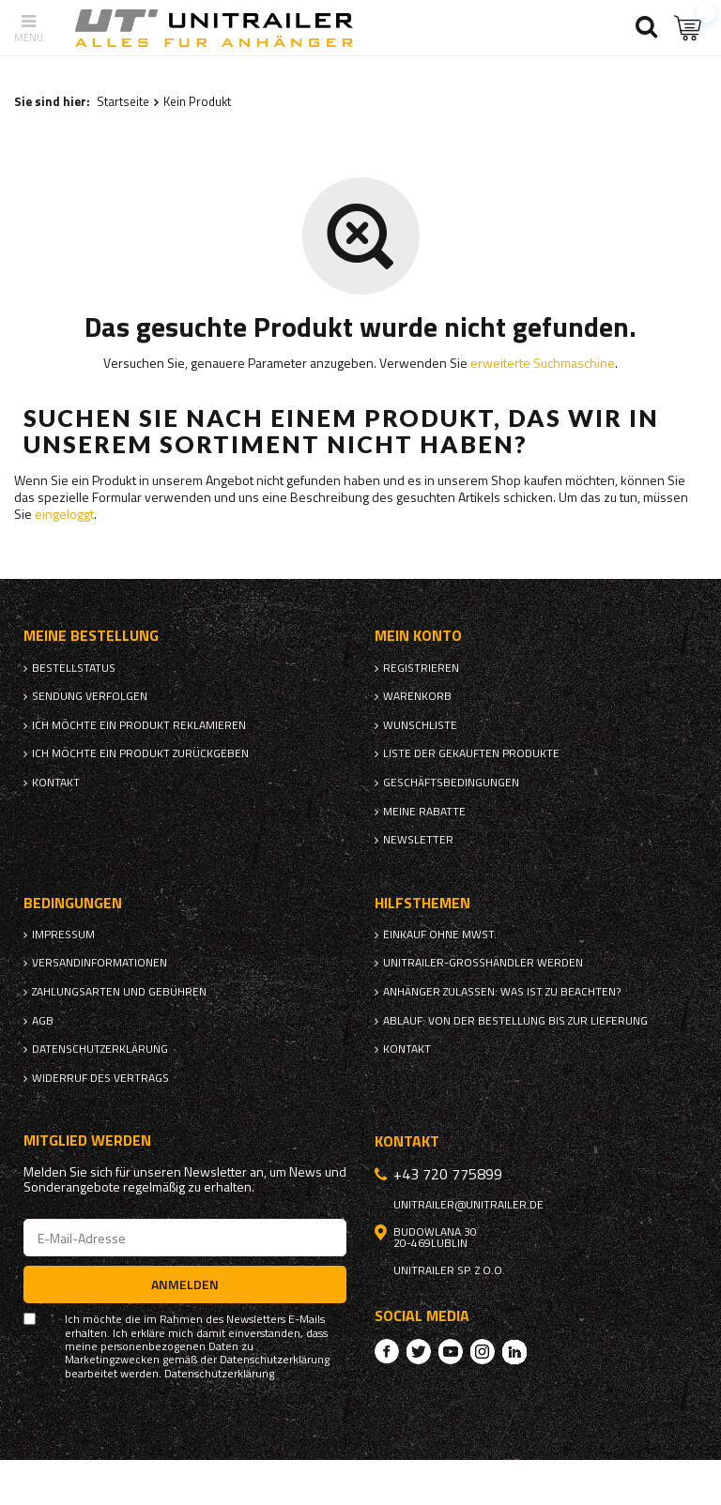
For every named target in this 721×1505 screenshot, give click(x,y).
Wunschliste (420, 725)
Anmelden (185, 1284)
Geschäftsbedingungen (451, 782)
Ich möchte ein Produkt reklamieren (139, 725)
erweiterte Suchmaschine (542, 362)
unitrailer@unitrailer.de (468, 1204)
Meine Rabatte (424, 811)
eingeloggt (64, 514)
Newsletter (418, 839)
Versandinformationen (99, 962)
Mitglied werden (87, 1140)
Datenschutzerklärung (100, 1049)
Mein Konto (418, 636)
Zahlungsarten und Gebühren (119, 991)
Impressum (63, 934)
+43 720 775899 (447, 1173)
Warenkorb (417, 696)
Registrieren (421, 668)
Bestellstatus (73, 668)
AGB (43, 1020)
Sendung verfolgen (89, 696)
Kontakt (56, 782)
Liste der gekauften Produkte (471, 753)
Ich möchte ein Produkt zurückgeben (140, 753)
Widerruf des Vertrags (100, 1078)
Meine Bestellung (91, 636)
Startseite (123, 101)
